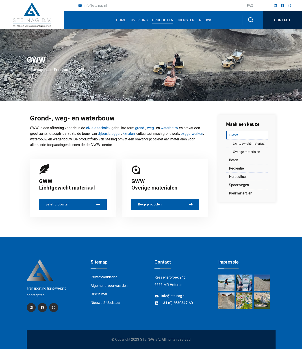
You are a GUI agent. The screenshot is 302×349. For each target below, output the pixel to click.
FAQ (250, 6)
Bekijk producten (73, 204)
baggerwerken (192, 133)
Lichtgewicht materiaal (249, 143)
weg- (151, 128)
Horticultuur (238, 176)
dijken (102, 133)
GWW (233, 135)
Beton (233, 160)
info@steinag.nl (95, 6)
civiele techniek (98, 128)
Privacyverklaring (104, 277)
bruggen (115, 133)
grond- (140, 128)
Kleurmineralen (240, 193)
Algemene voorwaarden (109, 286)
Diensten (186, 20)
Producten (162, 20)
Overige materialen (246, 152)
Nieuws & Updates (105, 303)
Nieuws (205, 20)
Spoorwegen (239, 185)
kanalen (129, 133)
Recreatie (236, 168)
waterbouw (169, 128)
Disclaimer (99, 294)
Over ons (139, 20)
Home (121, 20)
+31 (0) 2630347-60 (177, 303)
